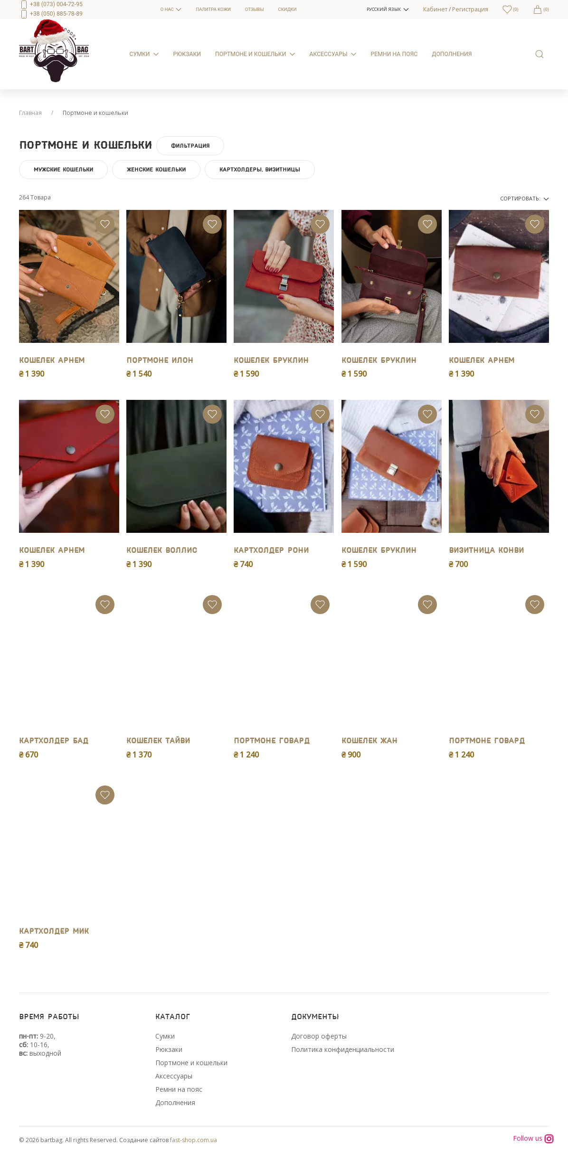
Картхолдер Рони (271, 551)
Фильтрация (190, 145)
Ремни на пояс (178, 1089)
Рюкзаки (168, 1049)
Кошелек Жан (369, 741)
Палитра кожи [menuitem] (213, 9)
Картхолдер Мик (54, 931)
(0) (541, 9)
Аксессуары (173, 1075)
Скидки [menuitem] (287, 9)
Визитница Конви (486, 551)
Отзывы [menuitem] (254, 9)
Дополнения (175, 1102)
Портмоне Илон (159, 361)
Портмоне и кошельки (191, 1062)
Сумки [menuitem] (144, 54)
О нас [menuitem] (171, 9)
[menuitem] (82, 9)
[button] (387, 9)
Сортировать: (524, 198)
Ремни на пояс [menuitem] (394, 54)
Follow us (533, 1139)
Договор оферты (319, 1035)
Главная (30, 113)
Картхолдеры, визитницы (259, 169)
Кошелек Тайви (158, 741)
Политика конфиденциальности (342, 1049)
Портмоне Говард (272, 741)
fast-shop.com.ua (193, 1140)
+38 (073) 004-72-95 (51, 4)
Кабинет (435, 9)
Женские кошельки (156, 169)
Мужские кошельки (63, 169)
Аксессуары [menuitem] (333, 54)
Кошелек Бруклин (271, 361)
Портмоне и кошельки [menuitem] (255, 54)
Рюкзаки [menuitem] (187, 54)
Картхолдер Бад (53, 741)
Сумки (165, 1035)
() (510, 9)
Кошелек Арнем (52, 361)
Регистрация (470, 9)
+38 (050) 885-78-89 (51, 13)
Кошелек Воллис (161, 551)
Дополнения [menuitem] (452, 54)
